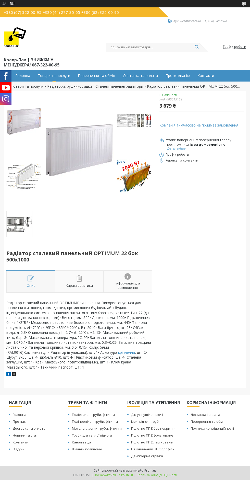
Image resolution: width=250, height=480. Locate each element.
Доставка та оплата (140, 75)
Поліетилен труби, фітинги (93, 414)
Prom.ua (150, 470)
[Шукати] (196, 47)
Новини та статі (26, 435)
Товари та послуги (54, 75)
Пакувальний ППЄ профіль (152, 449)
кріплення (126, 352)
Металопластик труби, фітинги (97, 428)
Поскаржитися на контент (113, 475)
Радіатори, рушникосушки (69, 86)
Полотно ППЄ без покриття (153, 428)
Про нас (19, 421)
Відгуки (18, 449)
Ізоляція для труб (145, 421)
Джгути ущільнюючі (147, 414)
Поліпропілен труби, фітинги (95, 421)
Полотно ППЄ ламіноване (152, 442)
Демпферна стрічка (147, 456)
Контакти (205, 75)
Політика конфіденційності (212, 428)
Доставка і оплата (205, 414)
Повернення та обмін (96, 75)
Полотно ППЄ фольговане (152, 435)
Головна (22, 75)
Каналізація (81, 442)
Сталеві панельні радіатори (119, 86)
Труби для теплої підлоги (92, 435)
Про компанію (178, 75)
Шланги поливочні (87, 449)
